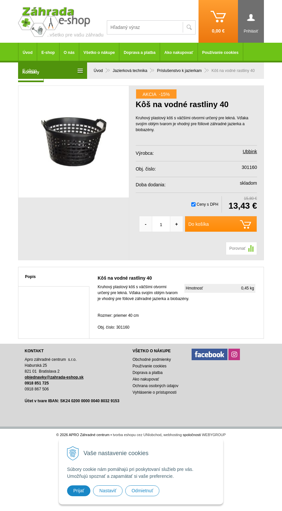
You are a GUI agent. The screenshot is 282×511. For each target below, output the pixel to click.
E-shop (48, 52)
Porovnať (237, 248)
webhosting (172, 435)
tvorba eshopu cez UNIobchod (137, 435)
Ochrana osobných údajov (155, 385)
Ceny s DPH (207, 204)
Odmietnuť (142, 490)
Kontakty (30, 72)
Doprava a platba (139, 52)
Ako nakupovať (178, 52)
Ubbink (250, 151)
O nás (69, 52)
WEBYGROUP (214, 435)
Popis (30, 276)
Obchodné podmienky (151, 359)
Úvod (28, 52)
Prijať (78, 490)
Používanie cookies (220, 52)
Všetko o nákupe (99, 52)
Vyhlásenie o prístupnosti (154, 392)
